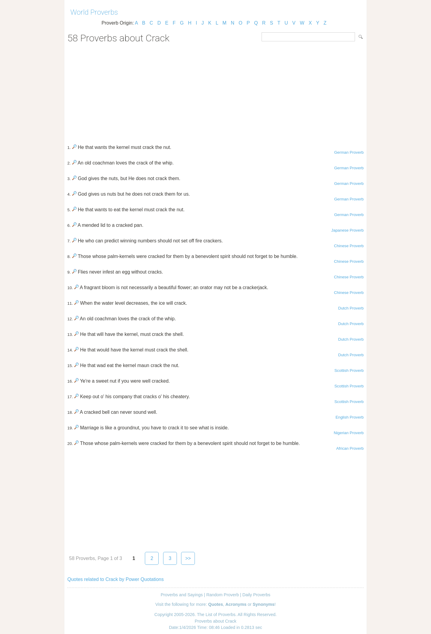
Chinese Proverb (349, 246)
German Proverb (349, 152)
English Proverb (350, 417)
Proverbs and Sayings (182, 594)
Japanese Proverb (347, 230)
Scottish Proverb (349, 370)
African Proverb (350, 448)
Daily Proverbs (256, 594)
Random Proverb (222, 594)
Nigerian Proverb (349, 433)
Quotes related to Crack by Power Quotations (115, 579)
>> (188, 558)
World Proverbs (94, 12)
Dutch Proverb (351, 308)
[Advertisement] (215, 92)
